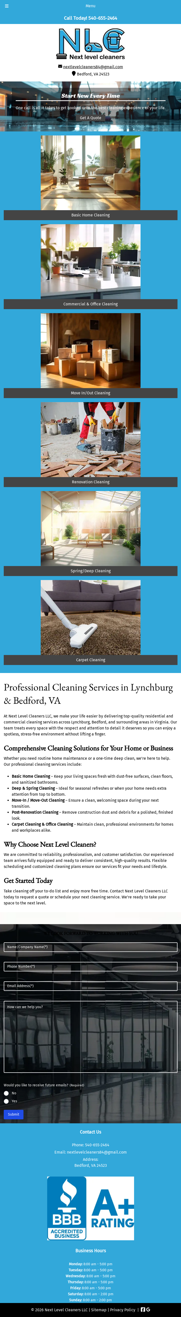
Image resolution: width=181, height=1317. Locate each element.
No (14, 1093)
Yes (14, 1101)
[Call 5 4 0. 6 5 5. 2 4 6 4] (102, 18)
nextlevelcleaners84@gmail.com (93, 66)
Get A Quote (90, 117)
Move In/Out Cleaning (90, 393)
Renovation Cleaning (90, 482)
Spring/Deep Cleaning (91, 571)
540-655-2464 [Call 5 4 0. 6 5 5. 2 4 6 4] (97, 1145)
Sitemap (99, 1310)
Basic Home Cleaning (90, 215)
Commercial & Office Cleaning (90, 304)
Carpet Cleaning (90, 660)
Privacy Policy (122, 1310)
